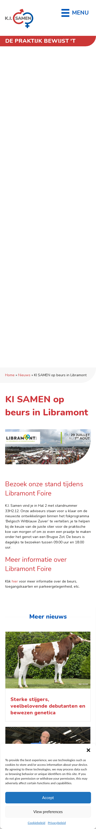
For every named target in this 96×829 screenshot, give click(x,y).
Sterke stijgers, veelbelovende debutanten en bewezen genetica (47, 706)
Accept (48, 797)
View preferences (48, 811)
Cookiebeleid (36, 823)
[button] (88, 750)
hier (15, 581)
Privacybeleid (57, 823)
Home (10, 375)
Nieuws (24, 375)
